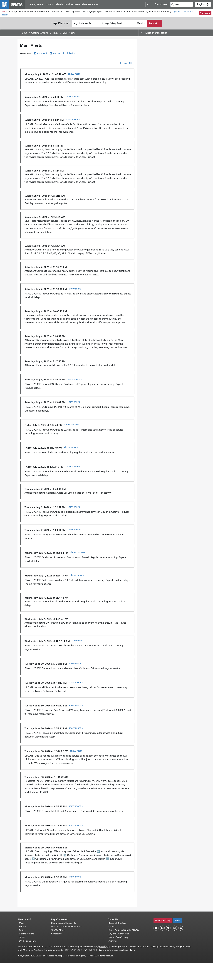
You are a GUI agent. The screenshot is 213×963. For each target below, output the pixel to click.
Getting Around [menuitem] (36, 4)
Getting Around (39, 33)
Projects (22, 930)
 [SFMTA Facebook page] (162, 928)
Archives (112, 941)
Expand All (126, 63)
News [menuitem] (77, 4)
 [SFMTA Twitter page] (168, 928)
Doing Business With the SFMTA (124, 930)
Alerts (4, 11)
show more (75, 73)
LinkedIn (70, 53)
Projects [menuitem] (49, 4)
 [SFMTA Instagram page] (174, 928)
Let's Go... (154, 23)
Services (22, 926)
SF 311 (22, 937)
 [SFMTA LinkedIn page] (181, 928)
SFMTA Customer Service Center (66, 926)
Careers (112, 926)
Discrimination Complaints (63, 923)
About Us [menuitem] (86, 4)
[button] (203, 4)
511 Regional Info (27, 941)
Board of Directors (117, 923)
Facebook (42, 53)
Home (23, 33)
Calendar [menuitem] (59, 4)
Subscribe (205, 13)
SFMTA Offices (58, 930)
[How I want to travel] (141, 23)
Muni (55, 33)
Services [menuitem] (69, 4)
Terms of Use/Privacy (118, 937)
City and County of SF (119, 933)
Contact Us (56, 933)
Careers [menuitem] (95, 4)
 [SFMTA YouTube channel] (156, 928)
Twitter (57, 53)
